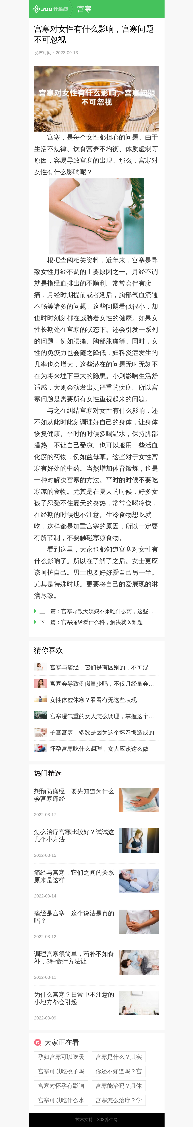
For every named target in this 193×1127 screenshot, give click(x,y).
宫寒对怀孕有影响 (61, 1086)
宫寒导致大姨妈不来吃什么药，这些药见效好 (115, 611)
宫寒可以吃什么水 (61, 1100)
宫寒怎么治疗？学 (119, 1100)
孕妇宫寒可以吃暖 (61, 1057)
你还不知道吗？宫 (119, 1071)
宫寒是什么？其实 (119, 1057)
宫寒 (84, 9)
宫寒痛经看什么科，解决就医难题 (102, 622)
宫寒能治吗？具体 (119, 1086)
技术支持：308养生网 (96, 1119)
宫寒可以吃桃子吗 (61, 1071)
